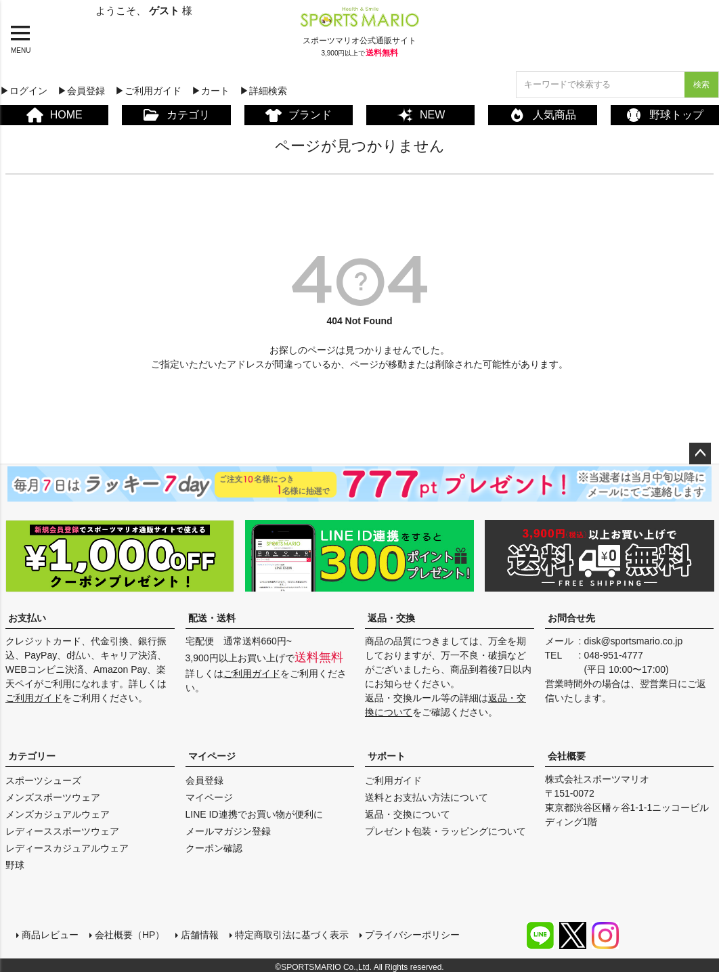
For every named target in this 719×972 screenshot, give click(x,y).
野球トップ (664, 115)
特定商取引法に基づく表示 (286, 929)
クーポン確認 (214, 848)
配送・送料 (212, 618)
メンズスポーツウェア (52, 797)
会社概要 (567, 756)
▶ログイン (23, 90)
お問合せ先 (571, 618)
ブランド (298, 115)
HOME (54, 115)
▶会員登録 (81, 90)
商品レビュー (44, 929)
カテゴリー (32, 756)
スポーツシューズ (43, 780)
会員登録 (204, 780)
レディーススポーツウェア (62, 831)
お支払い (27, 618)
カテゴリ (176, 115)
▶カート (211, 90)
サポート (387, 756)
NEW (420, 115)
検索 (701, 84)
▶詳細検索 (263, 90)
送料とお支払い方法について (426, 797)
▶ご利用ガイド (148, 90)
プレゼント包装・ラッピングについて (445, 831)
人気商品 (542, 115)
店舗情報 (194, 929)
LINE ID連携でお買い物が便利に (254, 814)
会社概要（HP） (124, 929)
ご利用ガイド (33, 697)
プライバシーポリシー (407, 929)
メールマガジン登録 (228, 831)
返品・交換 (391, 618)
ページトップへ (700, 453)
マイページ (212, 756)
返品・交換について (407, 814)
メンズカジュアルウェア (57, 814)
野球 (14, 865)
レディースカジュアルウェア (67, 848)
